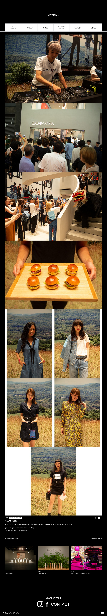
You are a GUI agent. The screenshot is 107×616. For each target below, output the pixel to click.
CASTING (20, 530)
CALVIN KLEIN (12, 530)
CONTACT (60, 604)
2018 (25, 530)
